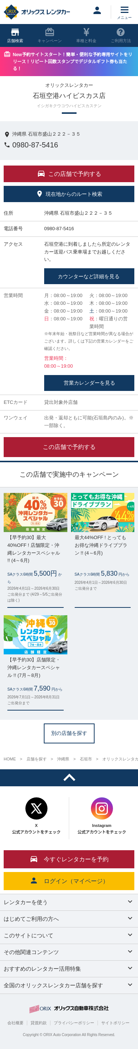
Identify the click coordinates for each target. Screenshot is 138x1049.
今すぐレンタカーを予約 (69, 858)
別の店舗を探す (69, 733)
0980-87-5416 (31, 145)
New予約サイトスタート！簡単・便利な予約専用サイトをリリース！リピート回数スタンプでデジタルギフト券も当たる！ (72, 61)
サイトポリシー (115, 1023)
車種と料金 (86, 35)
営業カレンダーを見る (89, 383)
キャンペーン (50, 35)
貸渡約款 (39, 1023)
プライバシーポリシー (74, 1023)
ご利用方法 (121, 35)
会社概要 (15, 1023)
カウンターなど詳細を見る (89, 276)
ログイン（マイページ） (69, 880)
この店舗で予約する (69, 447)
